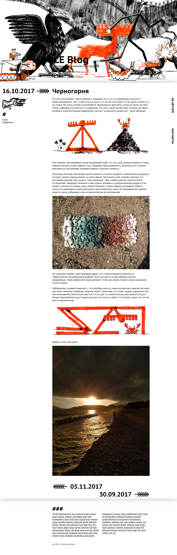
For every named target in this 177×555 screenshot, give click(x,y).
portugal (137, 516)
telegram (106, 530)
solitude (130, 524)
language (73, 532)
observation (110, 516)
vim (139, 530)
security (116, 524)
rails (126, 522)
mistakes (69, 535)
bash (85, 516)
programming (123, 519)
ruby (110, 524)
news (140, 513)
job (67, 532)
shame (123, 524)
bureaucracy (85, 519)
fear (81, 524)
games (78, 527)
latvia (80, 532)
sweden (119, 527)
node (145, 513)
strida (142, 524)
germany (85, 527)
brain (71, 519)
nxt (103, 516)
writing (105, 532)
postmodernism (109, 519)
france (60, 527)
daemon (69, 522)
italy (91, 530)
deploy (55, 524)
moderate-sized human (84, 535)
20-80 (55, 513)
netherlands (131, 513)
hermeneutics (58, 530)
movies (117, 513)
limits (85, 532)
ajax (74, 513)
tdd (142, 527)
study (104, 527)
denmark (92, 522)
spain (137, 524)
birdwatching (58, 519)
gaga (72, 527)
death (85, 522)
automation (77, 516)
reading (131, 522)
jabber (96, 530)
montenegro (8, 122)
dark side (78, 522)
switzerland (129, 527)
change (94, 519)
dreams (62, 524)
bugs (77, 519)
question (115, 522)
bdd (89, 516)
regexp (139, 522)
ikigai (77, 530)
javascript (61, 532)
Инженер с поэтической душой (76, 66)
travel (5, 119)
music (123, 513)
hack (95, 527)
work (143, 530)
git (91, 527)
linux (95, 532)
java (54, 532)
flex (90, 524)
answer (61, 516)
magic (62, 535)
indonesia (84, 530)
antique (68, 516)
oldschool (121, 516)
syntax (137, 527)
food (54, 527)
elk (68, 524)
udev (135, 530)
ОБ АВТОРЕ (173, 105)
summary (111, 527)
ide (72, 530)
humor (68, 530)
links (91, 532)
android (79, 513)
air (70, 513)
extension (74, 524)
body (66, 519)
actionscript (63, 513)
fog (94, 524)
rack (121, 522)
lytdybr (55, 535)
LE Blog (71, 59)
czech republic (58, 522)
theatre (114, 530)
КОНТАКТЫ (173, 136)
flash (86, 524)
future (66, 527)
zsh (114, 532)
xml (110, 532)
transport (122, 530)
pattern (129, 516)
